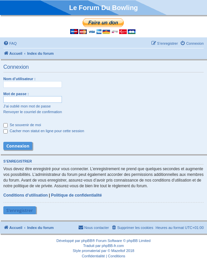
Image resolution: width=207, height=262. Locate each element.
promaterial (91, 251)
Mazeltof (118, 251)
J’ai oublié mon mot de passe (27, 106)
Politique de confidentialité (76, 195)
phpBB (86, 241)
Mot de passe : (16, 94)
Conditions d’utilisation (25, 195)
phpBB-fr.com (113, 246)
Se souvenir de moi (22, 125)
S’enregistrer (19, 210)
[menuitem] (10, 43)
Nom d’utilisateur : (19, 79)
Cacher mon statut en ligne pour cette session (43, 131)
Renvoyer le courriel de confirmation (32, 112)
